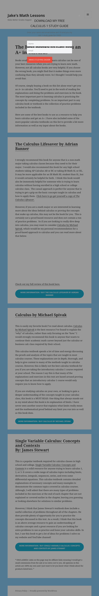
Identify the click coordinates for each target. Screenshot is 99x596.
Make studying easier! (40, 59)
